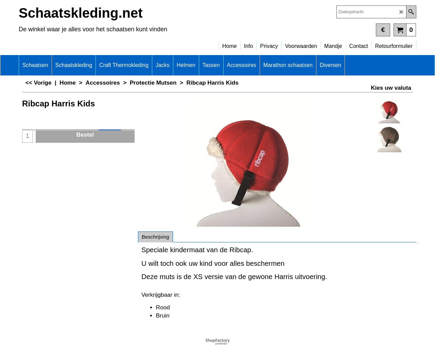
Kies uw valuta (391, 88)
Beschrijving (155, 237)
